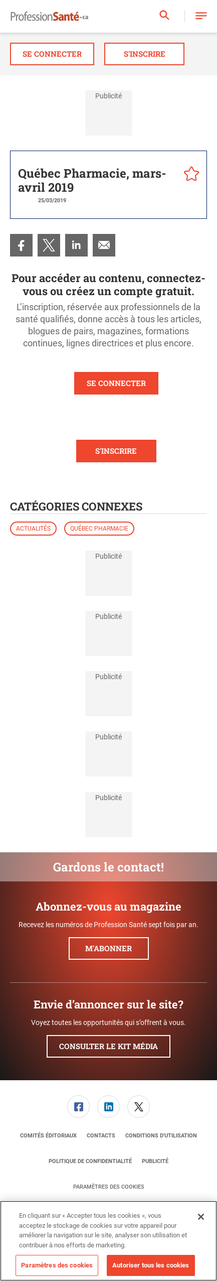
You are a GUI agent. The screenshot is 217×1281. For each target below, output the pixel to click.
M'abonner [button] (108, 948)
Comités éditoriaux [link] (48, 1135)
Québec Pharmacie (99, 528)
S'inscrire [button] (144, 54)
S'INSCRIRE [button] (116, 451)
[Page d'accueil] (49, 17)
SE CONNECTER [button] (116, 383)
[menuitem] (21, 245)
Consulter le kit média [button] (108, 1046)
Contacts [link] (101, 1135)
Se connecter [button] (52, 54)
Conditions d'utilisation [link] (161, 1135)
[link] (21, 245)
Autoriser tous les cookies (150, 1265)
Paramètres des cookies (108, 1187)
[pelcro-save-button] (189, 175)
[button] (201, 16)
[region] (108, 1241)
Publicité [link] (155, 1161)
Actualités (33, 528)
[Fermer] (201, 1217)
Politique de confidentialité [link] (90, 1161)
